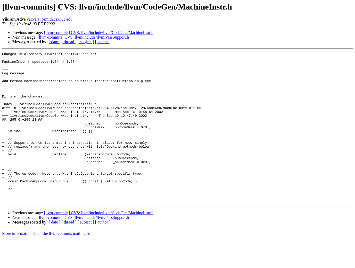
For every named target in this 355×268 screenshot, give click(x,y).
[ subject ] (86, 42)
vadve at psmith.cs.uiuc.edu (49, 19)
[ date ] (54, 42)
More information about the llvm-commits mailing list (47, 263)
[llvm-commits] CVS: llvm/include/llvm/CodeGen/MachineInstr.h (98, 32)
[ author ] (103, 42)
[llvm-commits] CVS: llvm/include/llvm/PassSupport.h (83, 37)
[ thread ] (69, 42)
